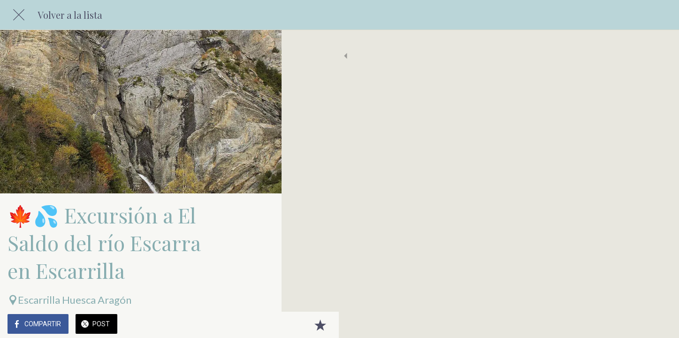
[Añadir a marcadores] (263, 325)
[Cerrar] (18, 15)
